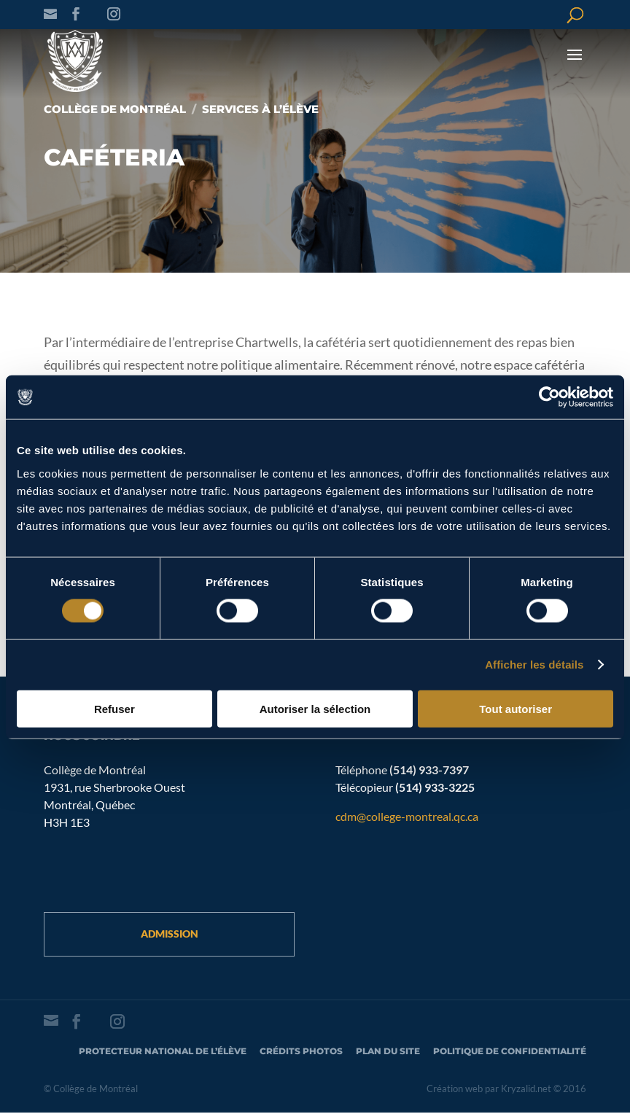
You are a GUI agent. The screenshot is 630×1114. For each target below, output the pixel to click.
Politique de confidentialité (509, 1052)
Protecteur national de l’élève (162, 1052)
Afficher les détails (534, 664)
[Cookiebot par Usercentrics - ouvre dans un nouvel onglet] (549, 397)
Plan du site (388, 1052)
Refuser (114, 708)
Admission (169, 934)
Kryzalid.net (526, 1090)
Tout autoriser (515, 708)
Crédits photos (301, 1052)
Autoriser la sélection (315, 708)
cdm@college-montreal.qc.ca (406, 816)
